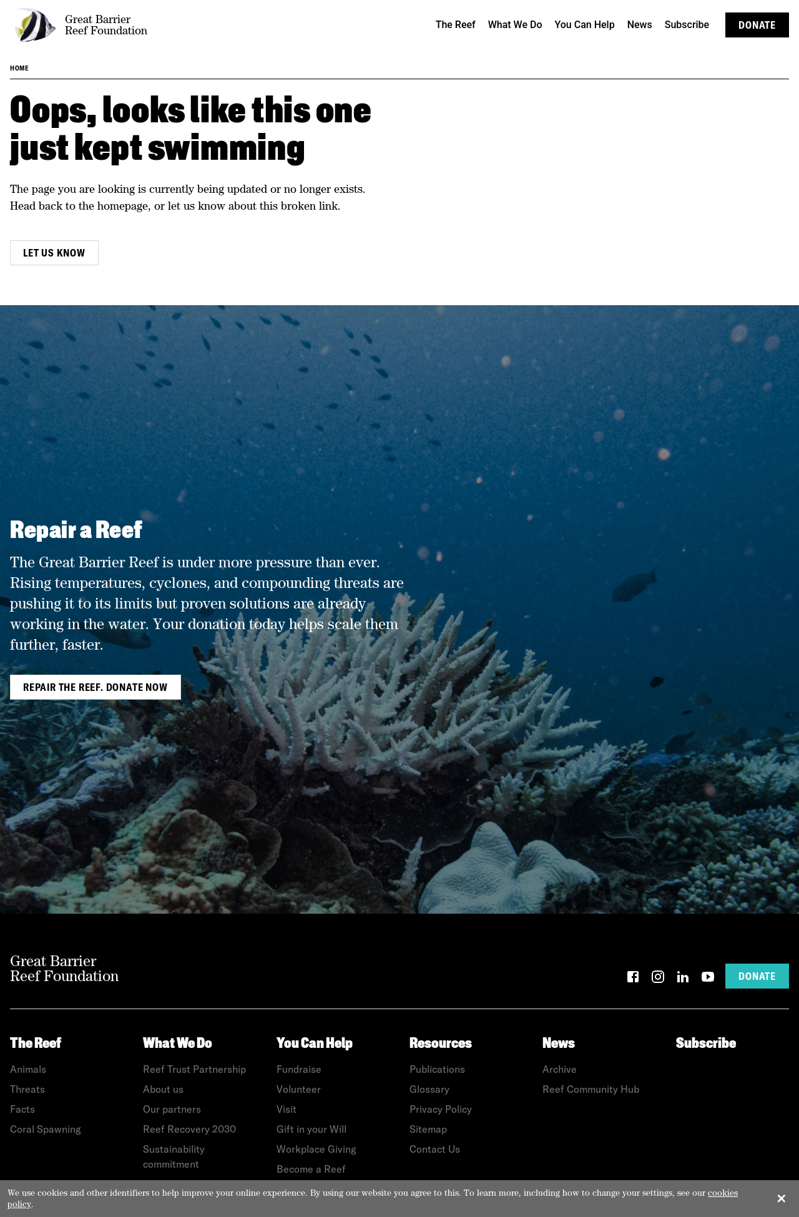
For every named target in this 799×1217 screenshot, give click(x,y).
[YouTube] (707, 979)
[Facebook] (632, 979)
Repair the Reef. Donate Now (95, 687)
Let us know (54, 253)
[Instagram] (657, 979)
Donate (757, 25)
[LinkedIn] (682, 979)
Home (19, 68)
